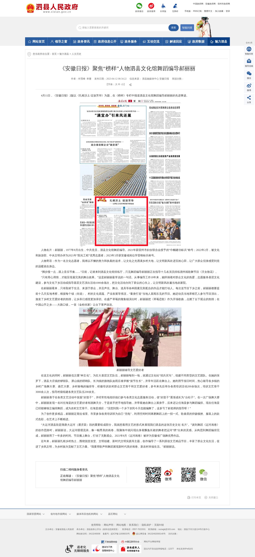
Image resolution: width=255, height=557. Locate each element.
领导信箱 (249, 66)
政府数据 (196, 41)
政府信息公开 (105, 41)
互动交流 (151, 41)
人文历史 (76, 54)
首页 (54, 54)
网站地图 (121, 524)
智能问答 (187, 27)
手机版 (188, 11)
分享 (249, 102)
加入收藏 (219, 11)
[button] (163, 8)
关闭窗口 (213, 497)
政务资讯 (81, 41)
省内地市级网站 (58, 514)
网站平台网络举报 (152, 541)
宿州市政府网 (224, 4)
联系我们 (134, 524)
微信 (249, 78)
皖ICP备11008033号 (120, 534)
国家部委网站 (34, 514)
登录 (228, 11)
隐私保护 (146, 524)
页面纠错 (159, 524)
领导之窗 (59, 41)
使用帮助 (96, 524)
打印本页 (196, 497)
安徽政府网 (210, 4)
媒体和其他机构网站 (87, 514)
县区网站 (113, 514)
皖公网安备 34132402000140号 (149, 534)
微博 (249, 90)
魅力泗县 (218, 41)
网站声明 (108, 524)
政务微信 (139, 11)
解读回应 (173, 41)
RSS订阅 (197, 11)
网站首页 (36, 41)
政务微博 (151, 11)
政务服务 (128, 41)
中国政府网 (198, 4)
